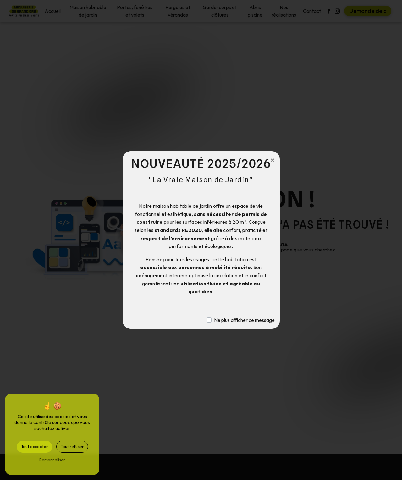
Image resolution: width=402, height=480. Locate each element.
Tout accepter (34, 446)
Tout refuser (72, 446)
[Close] (272, 160)
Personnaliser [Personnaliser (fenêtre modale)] (52, 459)
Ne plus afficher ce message (244, 320)
